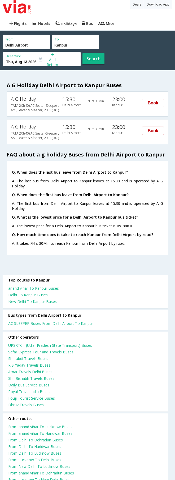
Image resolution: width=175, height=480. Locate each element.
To (57, 39)
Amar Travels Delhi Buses (30, 371)
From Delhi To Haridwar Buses (34, 446)
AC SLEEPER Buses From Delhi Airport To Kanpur (50, 323)
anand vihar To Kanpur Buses (33, 288)
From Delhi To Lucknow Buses (34, 453)
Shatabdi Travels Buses (28, 358)
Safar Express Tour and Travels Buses (40, 351)
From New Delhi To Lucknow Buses (39, 466)
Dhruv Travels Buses (26, 404)
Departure (13, 56)
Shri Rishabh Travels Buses (31, 378)
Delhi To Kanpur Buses (28, 294)
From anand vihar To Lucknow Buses (40, 426)
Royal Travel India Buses (29, 391)
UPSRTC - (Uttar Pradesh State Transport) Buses (50, 345)
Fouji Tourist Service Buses (31, 398)
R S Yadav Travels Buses (29, 365)
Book (153, 103)
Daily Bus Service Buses (28, 384)
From (10, 39)
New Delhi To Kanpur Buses (32, 301)
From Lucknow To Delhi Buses (34, 459)
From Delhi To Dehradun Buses (35, 439)
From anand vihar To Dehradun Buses (41, 473)
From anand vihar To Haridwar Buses (40, 433)
